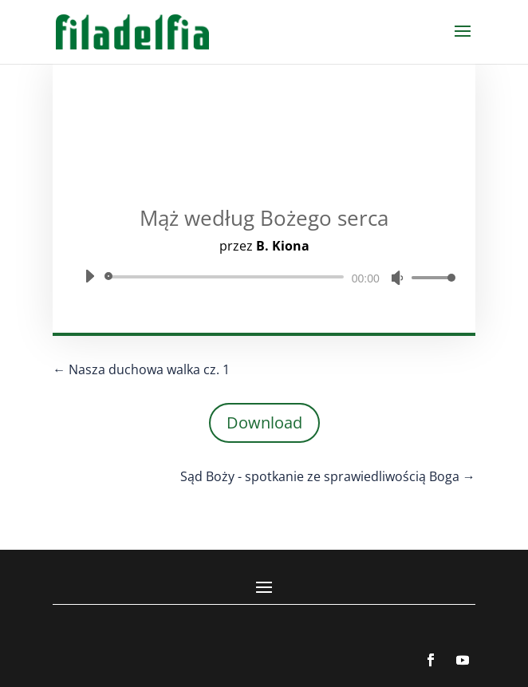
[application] (264, 277)
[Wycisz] (397, 277)
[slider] (227, 276)
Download (264, 422)
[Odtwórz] (89, 276)
